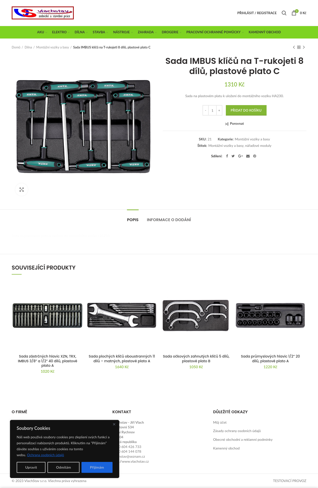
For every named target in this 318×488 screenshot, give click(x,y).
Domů (16, 47)
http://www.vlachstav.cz (130, 461)
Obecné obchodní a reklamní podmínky (243, 439)
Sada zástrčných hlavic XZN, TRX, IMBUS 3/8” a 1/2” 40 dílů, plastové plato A (47, 361)
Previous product (293, 47)
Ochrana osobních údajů (45, 455)
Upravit (31, 467)
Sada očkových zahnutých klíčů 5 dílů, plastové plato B (196, 358)
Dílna (28, 47)
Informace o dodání (169, 220)
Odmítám (63, 467)
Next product (303, 47)
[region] (64, 449)
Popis (132, 220)
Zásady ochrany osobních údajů (237, 431)
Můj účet (220, 422)
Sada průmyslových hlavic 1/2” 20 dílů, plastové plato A (270, 358)
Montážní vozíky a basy (52, 47)
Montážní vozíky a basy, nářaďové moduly (239, 146)
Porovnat (237, 123)
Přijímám (97, 467)
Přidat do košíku (246, 110)
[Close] (114, 424)
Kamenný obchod (226, 448)
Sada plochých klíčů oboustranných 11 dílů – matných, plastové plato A (122, 358)
